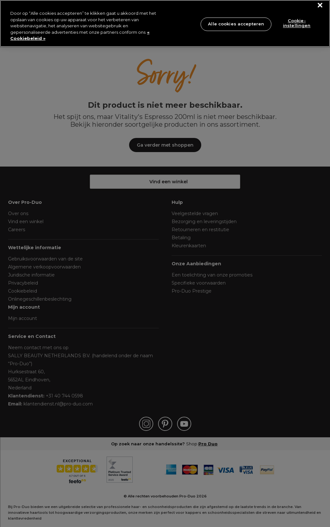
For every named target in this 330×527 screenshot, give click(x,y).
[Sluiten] (320, 5)
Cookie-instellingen (297, 23)
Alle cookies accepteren (236, 23)
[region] (165, 23)
